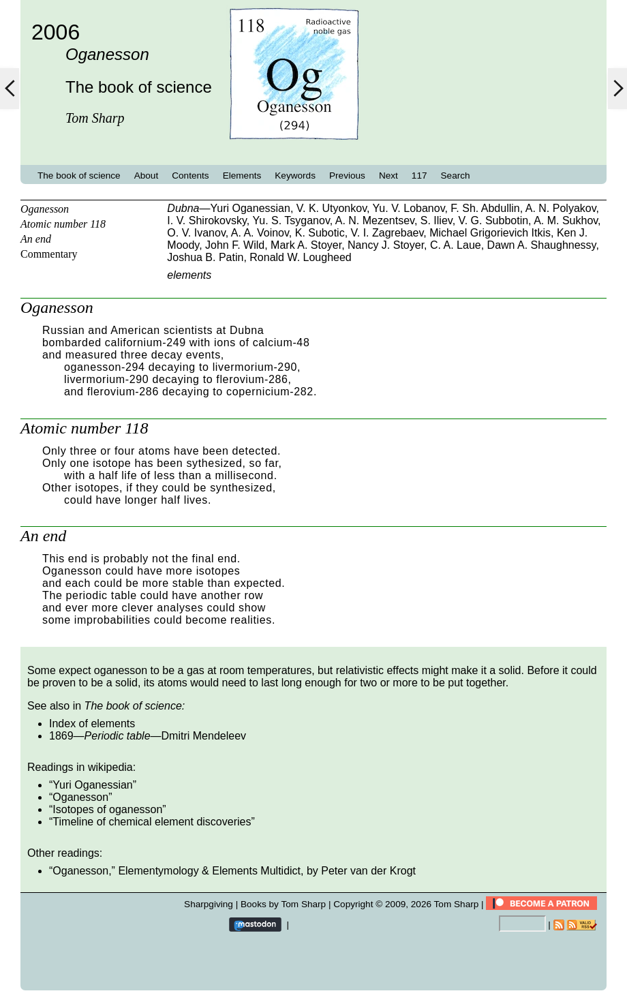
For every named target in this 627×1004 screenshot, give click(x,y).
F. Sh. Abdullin (484, 208)
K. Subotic (320, 233)
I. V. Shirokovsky (207, 220)
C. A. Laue (455, 245)
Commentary (49, 254)
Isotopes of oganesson (107, 809)
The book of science (79, 175)
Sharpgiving (208, 904)
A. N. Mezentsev (374, 220)
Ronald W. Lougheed (300, 257)
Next (388, 175)
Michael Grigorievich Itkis (490, 233)
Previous (347, 175)
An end (35, 239)
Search (455, 175)
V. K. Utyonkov (331, 208)
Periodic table (118, 736)
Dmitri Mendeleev (204, 736)
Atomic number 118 (63, 224)
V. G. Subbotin (494, 220)
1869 (61, 736)
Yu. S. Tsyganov (290, 220)
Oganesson (44, 209)
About (146, 175)
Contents (190, 175)
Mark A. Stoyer (306, 245)
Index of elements (92, 723)
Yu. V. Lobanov (409, 208)
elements (189, 275)
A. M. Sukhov (566, 220)
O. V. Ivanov (196, 233)
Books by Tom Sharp (283, 904)
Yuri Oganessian (250, 208)
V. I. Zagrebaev (387, 233)
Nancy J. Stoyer (386, 245)
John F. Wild (234, 245)
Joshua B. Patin (205, 257)
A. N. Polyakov (560, 208)
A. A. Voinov (260, 233)
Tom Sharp (456, 904)
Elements (242, 175)
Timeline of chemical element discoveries (151, 821)
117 (419, 175)
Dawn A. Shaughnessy (541, 245)
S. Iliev (436, 220)
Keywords (295, 175)
